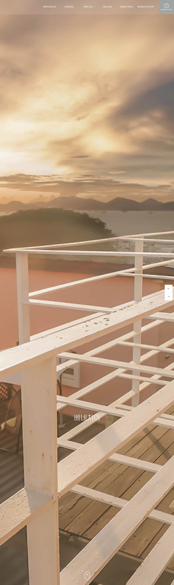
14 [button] (97, 563)
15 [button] (101, 563)
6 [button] (66, 563)
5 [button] (62, 563)
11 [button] (85, 563)
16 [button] (105, 563)
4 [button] (58, 563)
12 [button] (89, 563)
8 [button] (74, 563)
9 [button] (78, 563)
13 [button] (93, 563)
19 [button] (117, 563)
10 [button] (81, 563)
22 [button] (128, 563)
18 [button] (113, 563)
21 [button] (124, 563)
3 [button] (54, 563)
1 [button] (45, 563)
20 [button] (120, 563)
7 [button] (70, 563)
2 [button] (50, 563)
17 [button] (109, 563)
